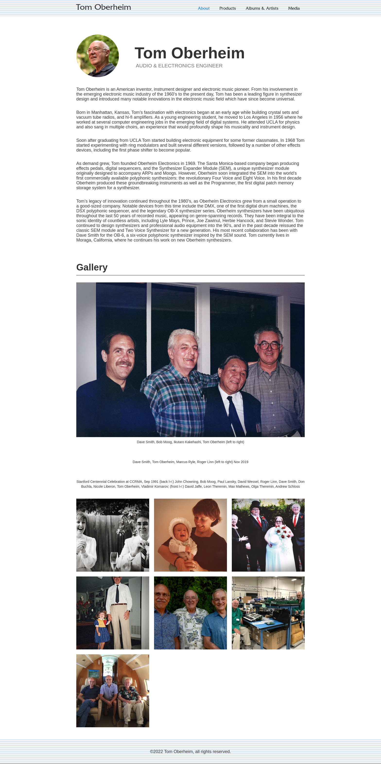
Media (294, 9)
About (204, 9)
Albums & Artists (262, 9)
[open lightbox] (112, 535)
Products (227, 9)
